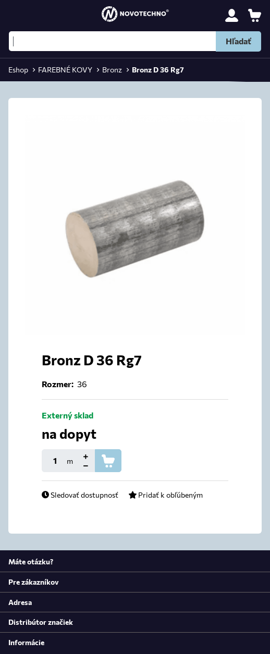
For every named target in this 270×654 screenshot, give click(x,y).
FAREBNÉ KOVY (65, 69)
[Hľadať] (135, 41)
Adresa (20, 602)
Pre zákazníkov (33, 581)
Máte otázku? (30, 561)
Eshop (18, 69)
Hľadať (238, 41)
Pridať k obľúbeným (165, 494)
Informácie (26, 642)
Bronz (112, 69)
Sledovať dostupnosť (80, 494)
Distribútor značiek (40, 621)
